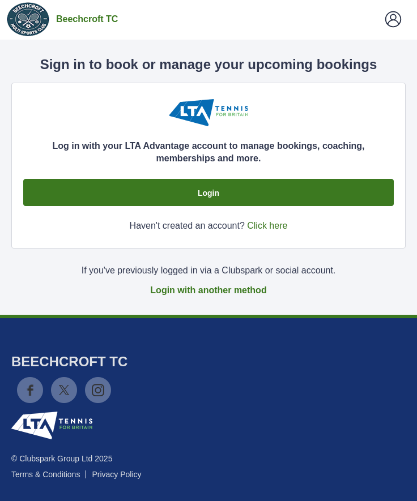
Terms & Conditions (45, 474)
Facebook (30, 390)
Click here (267, 225)
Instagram (98, 390)
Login (208, 193)
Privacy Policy (116, 474)
